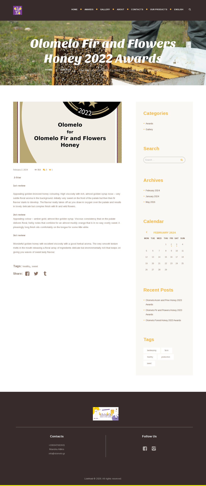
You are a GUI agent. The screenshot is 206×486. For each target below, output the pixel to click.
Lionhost (88, 479)
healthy (26, 266)
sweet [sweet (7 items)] (149, 364)
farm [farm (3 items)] (168, 351)
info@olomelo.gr (56, 454)
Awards (66, 70)
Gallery (149, 129)
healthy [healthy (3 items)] (150, 357)
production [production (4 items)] (167, 357)
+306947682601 (57, 446)
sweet (35, 266)
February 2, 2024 (20, 170)
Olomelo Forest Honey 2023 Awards (165, 320)
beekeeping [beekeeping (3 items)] (152, 351)
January (153, 196)
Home (47, 70)
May (151, 202)
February (153, 190)
